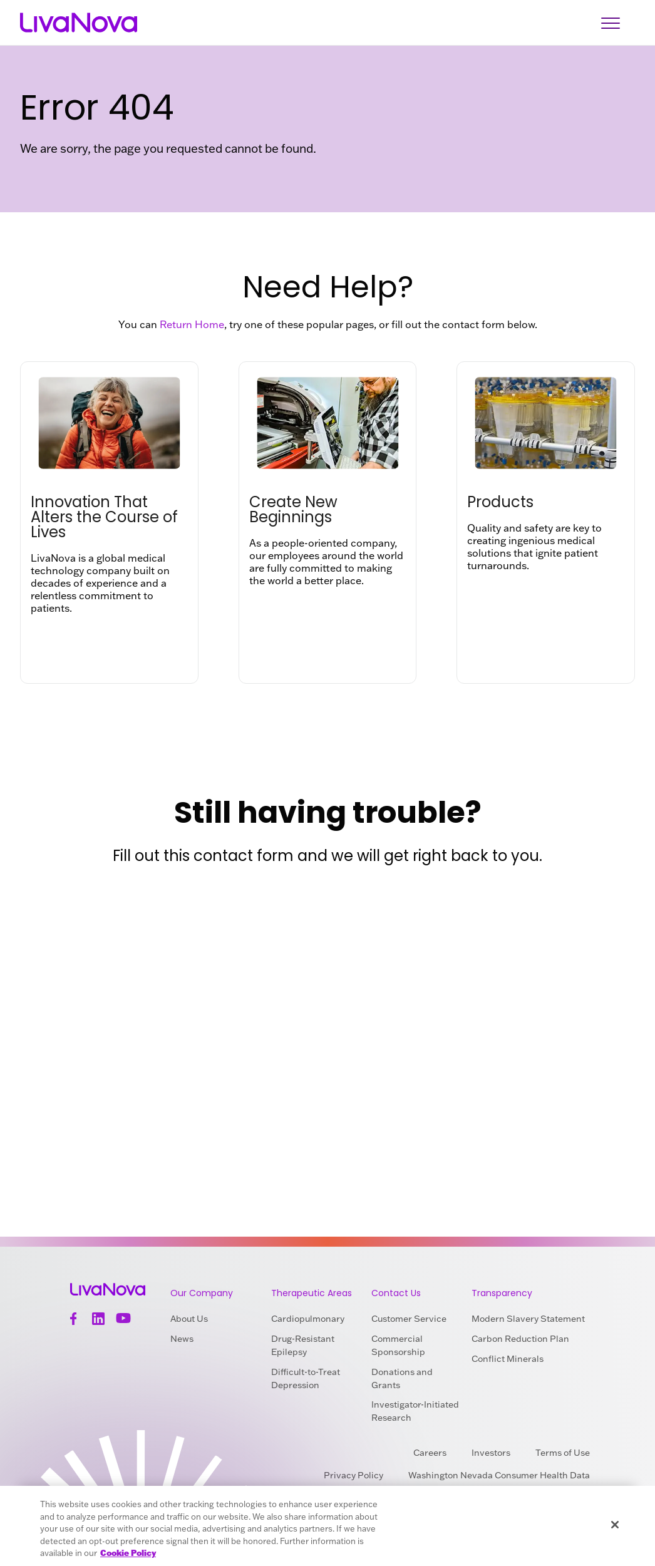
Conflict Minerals (508, 1358)
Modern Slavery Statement (528, 1318)
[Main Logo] (78, 23)
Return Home (192, 324)
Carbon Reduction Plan (520, 1338)
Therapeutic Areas (311, 1293)
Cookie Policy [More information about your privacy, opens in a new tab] (128, 1553)
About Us (189, 1318)
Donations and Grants (402, 1378)
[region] (327, 1526)
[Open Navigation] (611, 23)
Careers (429, 1452)
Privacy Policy (353, 1475)
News (181, 1338)
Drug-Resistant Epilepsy (302, 1345)
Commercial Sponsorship (398, 1345)
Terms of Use (562, 1452)
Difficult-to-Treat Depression (305, 1378)
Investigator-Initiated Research (415, 1411)
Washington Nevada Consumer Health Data (499, 1475)
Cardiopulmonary (307, 1318)
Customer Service (408, 1318)
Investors (491, 1452)
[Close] (615, 1524)
